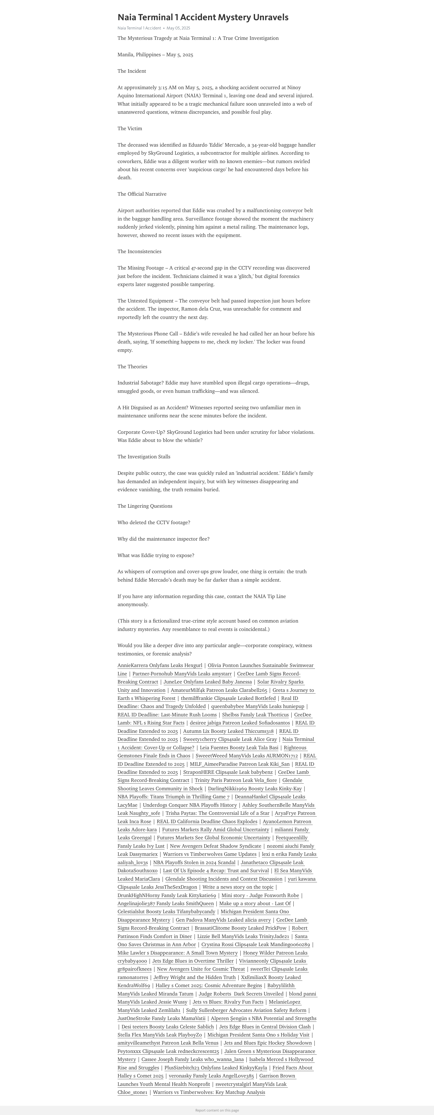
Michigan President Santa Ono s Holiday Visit (258, 1035)
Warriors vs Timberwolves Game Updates (209, 854)
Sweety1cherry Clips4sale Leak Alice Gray (230, 739)
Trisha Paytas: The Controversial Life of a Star (217, 813)
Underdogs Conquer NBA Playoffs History (190, 805)
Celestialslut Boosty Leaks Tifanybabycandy (166, 911)
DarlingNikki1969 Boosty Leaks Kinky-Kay (255, 788)
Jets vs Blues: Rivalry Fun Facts (228, 1002)
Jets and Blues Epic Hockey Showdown (268, 1043)
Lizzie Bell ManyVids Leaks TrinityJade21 (243, 936)
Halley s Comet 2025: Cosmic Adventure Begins (209, 985)
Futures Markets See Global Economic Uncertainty (213, 837)
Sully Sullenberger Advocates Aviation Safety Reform (246, 1010)
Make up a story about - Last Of (255, 903)
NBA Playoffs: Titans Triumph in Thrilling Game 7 (173, 796)
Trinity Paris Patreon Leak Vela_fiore (236, 780)
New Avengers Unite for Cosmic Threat (201, 969)
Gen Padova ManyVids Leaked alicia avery (223, 920)
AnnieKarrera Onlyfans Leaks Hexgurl (160, 665)
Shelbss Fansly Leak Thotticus (255, 714)
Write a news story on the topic (238, 887)
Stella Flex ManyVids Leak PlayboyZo (160, 1035)
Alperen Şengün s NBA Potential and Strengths (263, 1018)
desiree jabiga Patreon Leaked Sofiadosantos (240, 723)
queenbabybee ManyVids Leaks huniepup (257, 706)
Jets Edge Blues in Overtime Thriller (193, 961)
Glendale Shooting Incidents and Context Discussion (223, 879)
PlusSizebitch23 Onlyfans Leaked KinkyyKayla (216, 1067)
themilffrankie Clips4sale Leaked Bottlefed (228, 698)
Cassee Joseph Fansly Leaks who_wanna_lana (192, 1059)
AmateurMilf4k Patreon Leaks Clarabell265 (219, 690)
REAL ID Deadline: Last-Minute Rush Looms (167, 714)
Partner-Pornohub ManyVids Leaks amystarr (182, 674)
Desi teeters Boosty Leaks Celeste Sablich (168, 1027)
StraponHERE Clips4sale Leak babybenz (228, 772)
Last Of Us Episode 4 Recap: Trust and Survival (216, 870)
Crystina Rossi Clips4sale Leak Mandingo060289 (255, 944)
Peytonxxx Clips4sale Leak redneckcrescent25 (168, 1051)
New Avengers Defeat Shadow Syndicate (215, 846)
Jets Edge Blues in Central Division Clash (265, 1027)
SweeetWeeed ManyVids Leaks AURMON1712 (247, 755)
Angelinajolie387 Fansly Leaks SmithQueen (166, 903)
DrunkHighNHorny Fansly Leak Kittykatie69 (167, 895)
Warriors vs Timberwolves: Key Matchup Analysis (209, 1092)
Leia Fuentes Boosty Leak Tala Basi (239, 747)
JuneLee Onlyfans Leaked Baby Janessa (208, 682)
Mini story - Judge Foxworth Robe (260, 895)
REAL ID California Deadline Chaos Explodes (207, 821)
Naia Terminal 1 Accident (139, 28)
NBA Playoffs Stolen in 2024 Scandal (194, 862)
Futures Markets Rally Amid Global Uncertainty (215, 829)
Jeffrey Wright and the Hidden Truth (195, 977)
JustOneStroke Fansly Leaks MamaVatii (161, 1018)
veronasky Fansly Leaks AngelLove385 (211, 1076)
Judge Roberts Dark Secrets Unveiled (241, 994)
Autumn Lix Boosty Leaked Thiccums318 (228, 731)
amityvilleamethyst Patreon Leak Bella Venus (168, 1043)
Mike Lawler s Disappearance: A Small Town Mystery (178, 953)
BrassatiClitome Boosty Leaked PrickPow (240, 928)
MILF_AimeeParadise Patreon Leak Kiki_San (240, 764)
